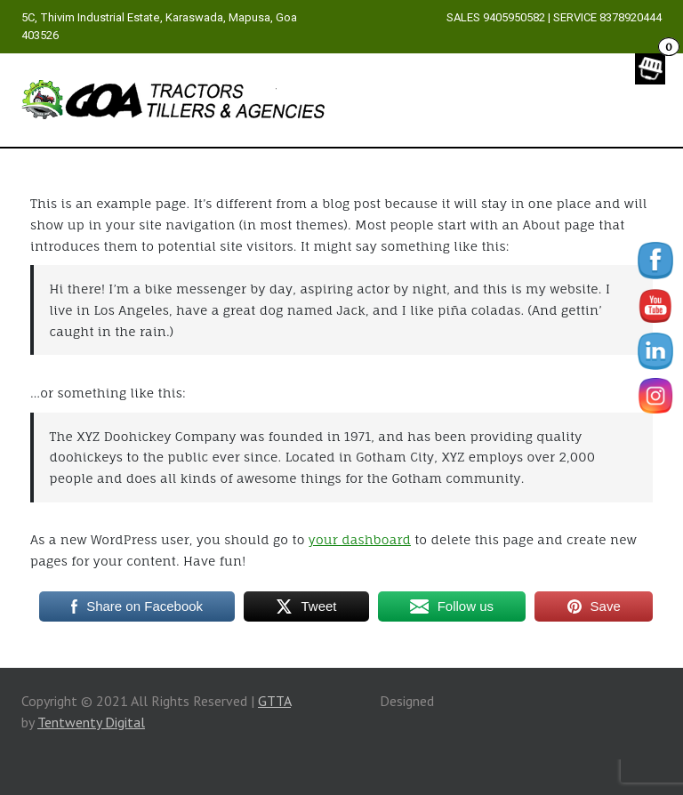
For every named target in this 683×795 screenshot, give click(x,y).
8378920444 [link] (630, 17)
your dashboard (360, 539)
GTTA (274, 701)
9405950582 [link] (514, 17)
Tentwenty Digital (91, 722)
